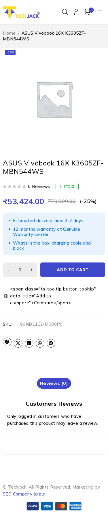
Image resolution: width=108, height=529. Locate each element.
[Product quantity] (20, 269)
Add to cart (73, 269)
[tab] (54, 383)
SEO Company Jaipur (24, 494)
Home (9, 33)
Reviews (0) (54, 383)
